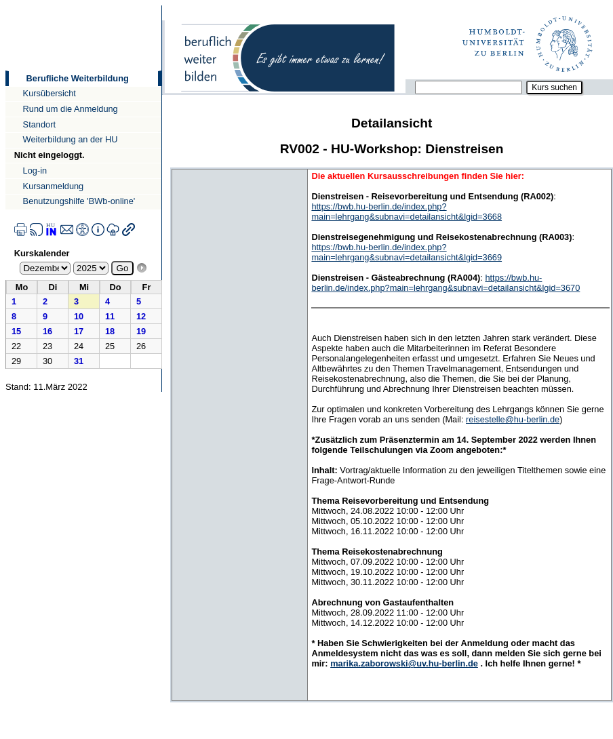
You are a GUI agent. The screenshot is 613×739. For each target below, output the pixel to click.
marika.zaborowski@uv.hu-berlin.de (404, 663)
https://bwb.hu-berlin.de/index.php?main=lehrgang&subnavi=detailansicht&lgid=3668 (406, 211)
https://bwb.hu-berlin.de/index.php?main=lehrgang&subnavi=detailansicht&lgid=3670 (445, 283)
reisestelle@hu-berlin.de (512, 419)
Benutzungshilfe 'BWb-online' (79, 201)
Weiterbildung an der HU (70, 139)
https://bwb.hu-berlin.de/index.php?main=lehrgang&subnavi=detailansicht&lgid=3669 (406, 252)
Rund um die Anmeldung (70, 109)
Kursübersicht (49, 93)
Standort (39, 124)
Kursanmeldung (53, 186)
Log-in (35, 170)
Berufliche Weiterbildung (77, 78)
